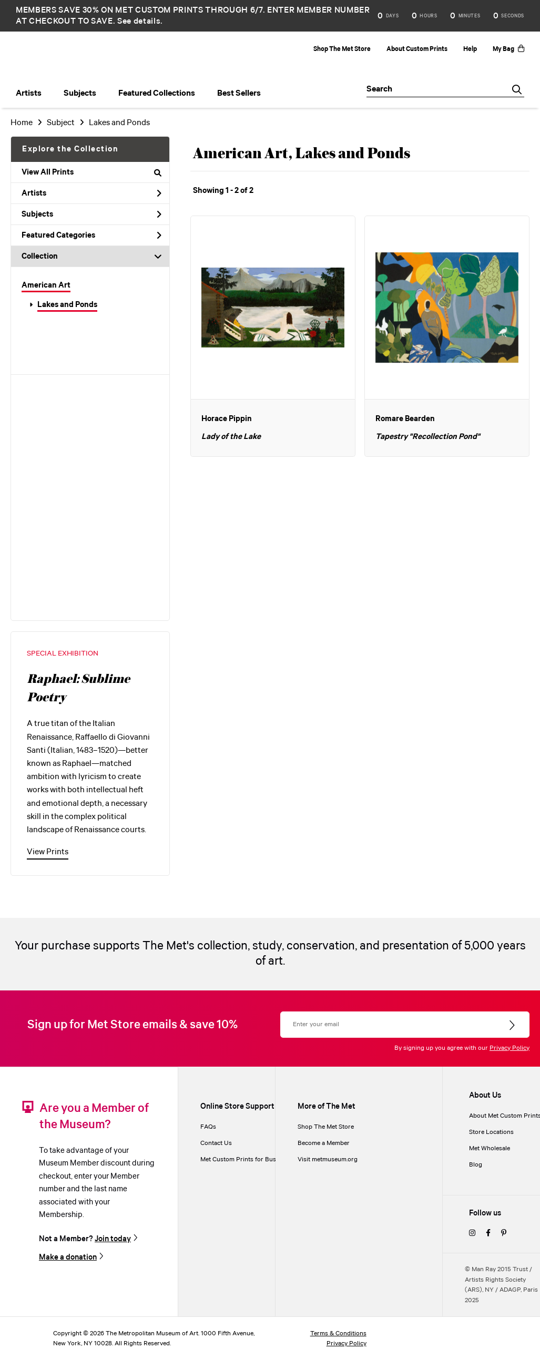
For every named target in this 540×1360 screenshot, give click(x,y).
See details (138, 21)
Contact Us (216, 1143)
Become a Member (324, 1143)
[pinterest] (503, 1233)
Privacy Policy (509, 1048)
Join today (113, 1238)
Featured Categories (91, 235)
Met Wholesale (489, 1148)
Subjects (91, 214)
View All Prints (91, 172)
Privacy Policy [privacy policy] (346, 1343)
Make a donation (68, 1257)
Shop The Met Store (342, 49)
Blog (475, 1164)
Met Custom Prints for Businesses (248, 1159)
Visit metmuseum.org (328, 1159)
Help (470, 49)
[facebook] (488, 1233)
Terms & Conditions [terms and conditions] (338, 1333)
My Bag (508, 49)
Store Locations (491, 1132)
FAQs (208, 1126)
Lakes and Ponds (67, 305)
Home (22, 122)
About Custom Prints (416, 49)
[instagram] (472, 1233)
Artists (91, 193)
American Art (46, 285)
